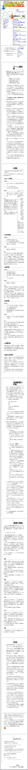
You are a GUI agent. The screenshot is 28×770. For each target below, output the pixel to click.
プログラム (5, 26)
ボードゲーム (6, 21)
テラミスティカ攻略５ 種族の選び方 (19, 22)
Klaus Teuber (20, 52)
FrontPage (19, 11)
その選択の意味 (15, 19)
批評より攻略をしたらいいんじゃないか (19, 39)
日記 (4, 23)
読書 (4, 27)
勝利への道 (16, 660)
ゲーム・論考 (23, 17)
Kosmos (19, 51)
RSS (23, 11)
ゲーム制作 (5, 22)
